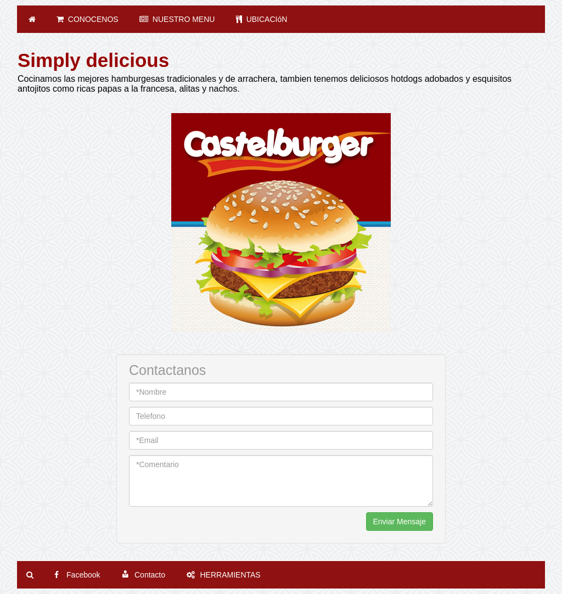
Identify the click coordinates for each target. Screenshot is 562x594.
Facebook (77, 574)
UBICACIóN (261, 19)
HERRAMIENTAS (224, 574)
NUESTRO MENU (177, 19)
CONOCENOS (88, 19)
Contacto (143, 574)
